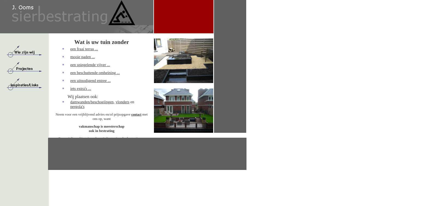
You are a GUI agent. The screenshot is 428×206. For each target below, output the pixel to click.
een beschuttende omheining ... (95, 72)
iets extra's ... (80, 88)
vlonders (122, 102)
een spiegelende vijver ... (90, 65)
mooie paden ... (82, 57)
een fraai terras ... (84, 49)
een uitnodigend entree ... (90, 80)
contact (136, 114)
